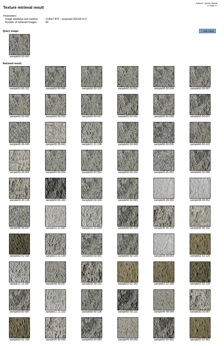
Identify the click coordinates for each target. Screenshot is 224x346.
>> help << (212, 5)
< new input (207, 31)
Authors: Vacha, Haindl (206, 3)
